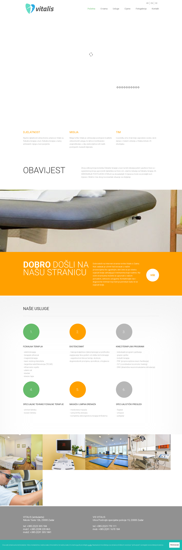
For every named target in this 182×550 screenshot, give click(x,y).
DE (156, 3)
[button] (91, 515)
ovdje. (90, 545)
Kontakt (155, 9)
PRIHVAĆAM (174, 545)
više (152, 275)
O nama (104, 9)
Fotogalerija (141, 9)
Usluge (116, 9)
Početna (91, 9)
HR (147, 3)
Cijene (127, 9)
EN (152, 3)
